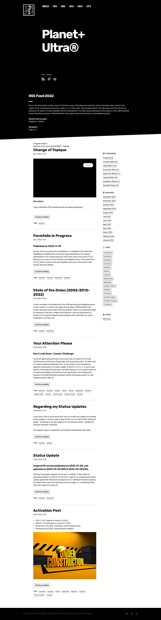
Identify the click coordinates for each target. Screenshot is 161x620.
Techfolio (82, 591)
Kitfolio (64, 390)
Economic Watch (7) (111, 170)
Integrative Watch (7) (111, 181)
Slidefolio (32, 122)
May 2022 (107, 224)
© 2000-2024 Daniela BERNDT (35, 613)
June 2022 (107, 220)
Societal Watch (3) (110, 162)
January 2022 (108, 240)
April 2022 (107, 228)
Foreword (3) (108, 158)
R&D (80, 6)
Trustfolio (80, 394)
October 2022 (108, 205)
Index (45, 6)
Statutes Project (86, 613)
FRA (55, 6)
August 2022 (108, 213)
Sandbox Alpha (38, 394)
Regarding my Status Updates (59, 406)
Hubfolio (57, 390)
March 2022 (108, 232)
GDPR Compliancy (71, 613)
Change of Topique (49, 150)
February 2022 (108, 236)
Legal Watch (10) (110, 166)
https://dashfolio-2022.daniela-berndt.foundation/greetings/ (58, 207)
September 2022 (109, 209)
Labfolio (41, 122)
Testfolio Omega (69, 394)
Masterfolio (58, 277)
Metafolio (67, 277)
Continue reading (42, 217)
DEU (71, 6)
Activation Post (47, 510)
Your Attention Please (52, 343)
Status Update (46, 455)
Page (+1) (33, 130)
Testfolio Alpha (57, 394)
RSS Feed (107, 319)
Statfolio (48, 394)
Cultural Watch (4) (110, 177)
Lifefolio (71, 390)
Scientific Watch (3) (111, 185)
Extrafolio (50, 390)
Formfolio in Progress (52, 236)
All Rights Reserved (55, 613)
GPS (88, 6)
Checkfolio (42, 591)
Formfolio (50, 277)
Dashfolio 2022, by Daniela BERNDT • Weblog (51, 146)
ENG (63, 6)
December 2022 (109, 197)
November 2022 (109, 201)
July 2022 (107, 216)
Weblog (48, 74)
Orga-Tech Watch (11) (111, 173)
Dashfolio (42, 223)
